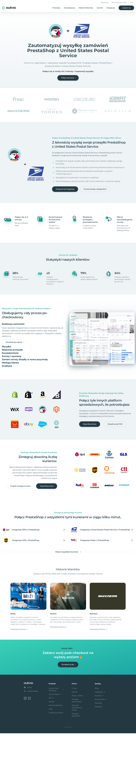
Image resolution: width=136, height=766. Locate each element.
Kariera (74, 725)
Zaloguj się (104, 2)
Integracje (110, 8)
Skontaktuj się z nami (119, 2)
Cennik (100, 8)
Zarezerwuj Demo (56, 746)
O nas (74, 721)
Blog (97, 721)
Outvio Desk (55, 727)
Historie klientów (55, 738)
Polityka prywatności (77, 733)
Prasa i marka (77, 729)
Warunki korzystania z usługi (77, 740)
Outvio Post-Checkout (56, 722)
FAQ (131, 2)
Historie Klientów (86, 8)
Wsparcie (98, 740)
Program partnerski (76, 748)
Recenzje (98, 736)
